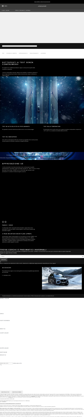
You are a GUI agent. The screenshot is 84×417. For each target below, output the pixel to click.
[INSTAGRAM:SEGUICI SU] (3, 356)
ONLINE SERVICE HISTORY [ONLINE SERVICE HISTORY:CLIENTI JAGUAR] (7, 341)
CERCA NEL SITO (17, 363)
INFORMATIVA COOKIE (5, 369)
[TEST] (3, 53)
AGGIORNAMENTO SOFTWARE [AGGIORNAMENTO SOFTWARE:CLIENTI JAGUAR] (7, 339)
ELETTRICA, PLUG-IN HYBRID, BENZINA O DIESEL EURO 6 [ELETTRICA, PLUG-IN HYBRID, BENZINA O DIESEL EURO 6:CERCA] (14, 317)
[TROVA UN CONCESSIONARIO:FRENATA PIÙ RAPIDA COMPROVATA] (28, 159)
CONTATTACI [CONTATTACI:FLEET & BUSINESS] (3, 327)
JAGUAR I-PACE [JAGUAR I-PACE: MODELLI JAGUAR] (4, 302)
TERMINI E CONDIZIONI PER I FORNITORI (10, 371)
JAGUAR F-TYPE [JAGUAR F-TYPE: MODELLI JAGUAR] (4, 304)
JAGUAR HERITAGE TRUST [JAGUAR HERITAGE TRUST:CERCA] (6, 319)
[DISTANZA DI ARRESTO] (12, 53)
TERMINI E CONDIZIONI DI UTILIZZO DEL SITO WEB (13, 366)
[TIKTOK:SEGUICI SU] (2, 357)
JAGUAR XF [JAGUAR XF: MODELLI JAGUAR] (3, 306)
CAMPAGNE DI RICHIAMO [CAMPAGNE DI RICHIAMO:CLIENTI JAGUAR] (6, 346)
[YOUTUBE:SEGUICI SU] (3, 359)
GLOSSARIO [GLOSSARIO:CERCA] (3, 316)
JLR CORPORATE (4, 376)
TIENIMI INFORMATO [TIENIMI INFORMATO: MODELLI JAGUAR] (5, 310)
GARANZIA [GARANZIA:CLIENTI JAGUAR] (2, 342)
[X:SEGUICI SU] (1, 361)
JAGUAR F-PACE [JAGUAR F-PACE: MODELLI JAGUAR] (4, 299)
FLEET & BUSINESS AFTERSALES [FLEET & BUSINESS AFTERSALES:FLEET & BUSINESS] (8, 326)
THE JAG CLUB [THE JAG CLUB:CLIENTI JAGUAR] (3, 337)
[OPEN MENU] (4, 6)
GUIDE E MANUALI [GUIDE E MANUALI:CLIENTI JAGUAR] (4, 338)
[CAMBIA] (2, 262)
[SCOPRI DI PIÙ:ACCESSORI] (6, 275)
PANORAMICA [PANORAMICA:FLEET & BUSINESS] (3, 321)
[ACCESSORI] (43, 53)
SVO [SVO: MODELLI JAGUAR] (1, 308)
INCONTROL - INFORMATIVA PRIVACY (9, 374)
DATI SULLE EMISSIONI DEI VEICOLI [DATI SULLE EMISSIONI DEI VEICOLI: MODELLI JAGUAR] (9, 309)
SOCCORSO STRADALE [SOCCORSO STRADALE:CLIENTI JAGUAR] (6, 344)
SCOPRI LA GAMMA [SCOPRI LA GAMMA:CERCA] (5, 315)
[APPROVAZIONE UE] (23, 53)
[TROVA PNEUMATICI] (34, 53)
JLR (1, 330)
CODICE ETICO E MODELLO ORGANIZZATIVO (11, 370)
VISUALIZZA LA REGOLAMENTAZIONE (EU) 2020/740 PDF (10, 403)
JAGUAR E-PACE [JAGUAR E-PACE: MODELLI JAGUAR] (4, 301)
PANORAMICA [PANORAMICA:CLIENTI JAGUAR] (3, 334)
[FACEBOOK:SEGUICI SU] (3, 360)
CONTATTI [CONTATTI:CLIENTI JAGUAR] (2, 345)
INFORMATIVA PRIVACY (6, 367)
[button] (0, 254)
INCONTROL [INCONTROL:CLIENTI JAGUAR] (3, 335)
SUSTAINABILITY (4, 331)
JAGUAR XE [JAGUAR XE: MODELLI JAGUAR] (3, 305)
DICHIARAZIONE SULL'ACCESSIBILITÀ (9, 377)
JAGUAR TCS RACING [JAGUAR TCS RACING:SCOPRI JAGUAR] (5, 350)
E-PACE (2, 256)
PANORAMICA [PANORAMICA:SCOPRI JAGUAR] (3, 349)
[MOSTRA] (3, 259)
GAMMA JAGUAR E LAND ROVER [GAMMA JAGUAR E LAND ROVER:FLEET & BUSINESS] (8, 323)
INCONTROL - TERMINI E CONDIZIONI (9, 373)
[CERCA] (1, 365)
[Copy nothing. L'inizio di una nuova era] (42, 1)
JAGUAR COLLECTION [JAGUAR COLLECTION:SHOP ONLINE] (5, 353)
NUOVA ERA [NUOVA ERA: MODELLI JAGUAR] (3, 312)
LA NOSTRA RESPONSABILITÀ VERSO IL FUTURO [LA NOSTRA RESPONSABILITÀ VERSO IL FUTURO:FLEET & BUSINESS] (12, 324)
